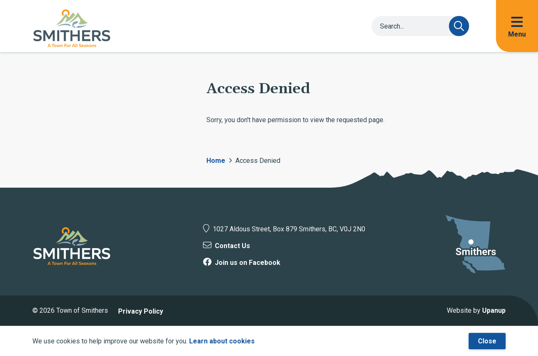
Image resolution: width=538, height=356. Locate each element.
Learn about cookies (222, 341)
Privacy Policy (140, 311)
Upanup (494, 310)
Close (487, 341)
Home (215, 161)
